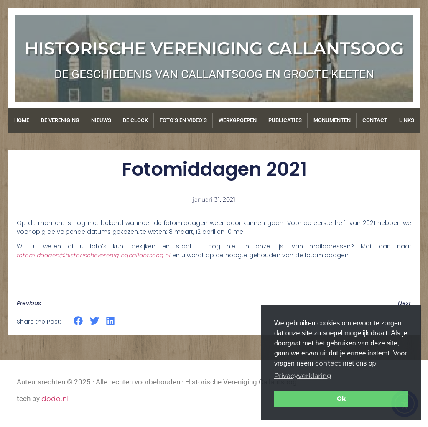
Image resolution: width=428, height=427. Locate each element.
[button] (78, 321)
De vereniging (60, 120)
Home (21, 120)
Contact (374, 120)
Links (406, 120)
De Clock (135, 120)
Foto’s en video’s (183, 120)
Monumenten (332, 120)
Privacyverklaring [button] (302, 376)
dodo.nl (55, 398)
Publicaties (285, 120)
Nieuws (101, 120)
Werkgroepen (238, 120)
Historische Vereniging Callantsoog (214, 48)
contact (328, 363)
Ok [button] (341, 398)
